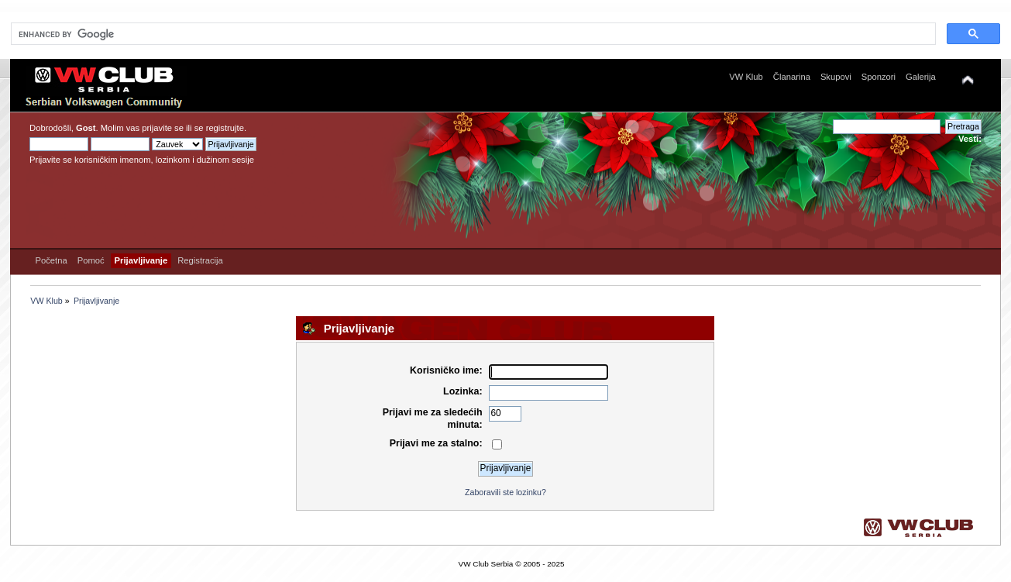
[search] (472, 34)
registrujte (225, 128)
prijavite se (163, 128)
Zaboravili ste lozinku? (505, 492)
